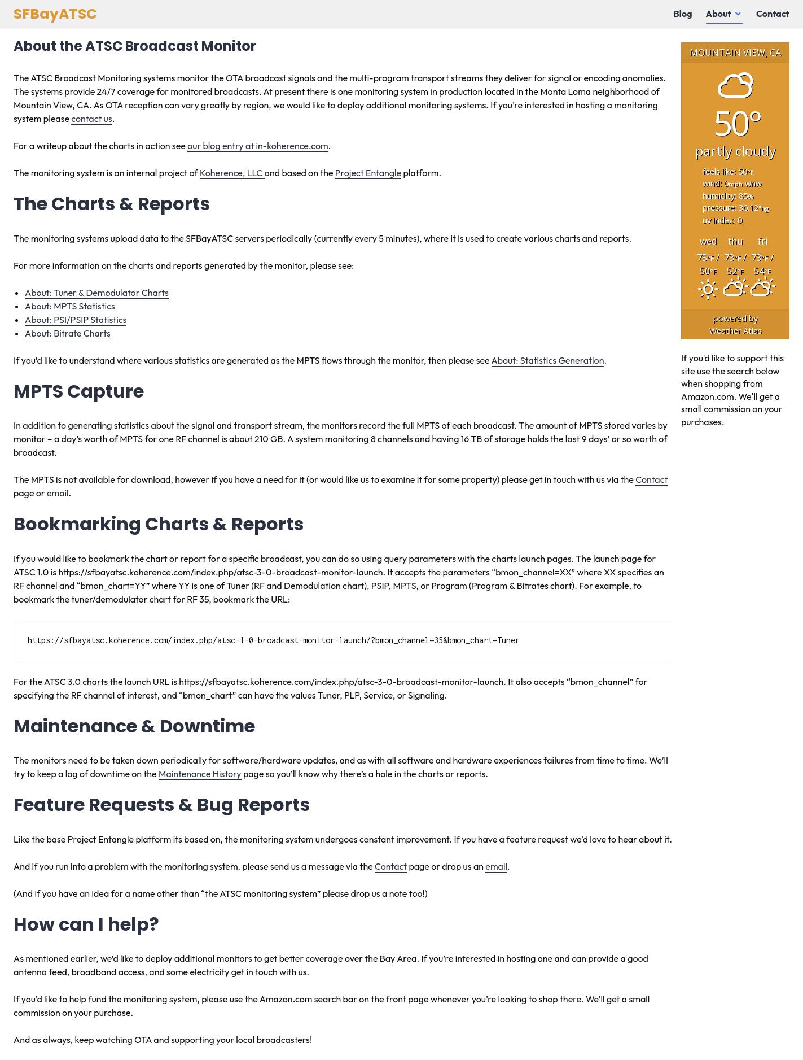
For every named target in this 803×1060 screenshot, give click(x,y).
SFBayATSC (55, 14)
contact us (91, 118)
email (58, 493)
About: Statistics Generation (548, 360)
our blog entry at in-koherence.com (257, 145)
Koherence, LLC (232, 172)
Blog (683, 13)
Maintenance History (200, 773)
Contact (772, 13)
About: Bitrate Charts (68, 333)
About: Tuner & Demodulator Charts (97, 292)
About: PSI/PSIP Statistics (75, 319)
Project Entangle (368, 172)
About (718, 13)
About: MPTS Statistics (70, 306)
